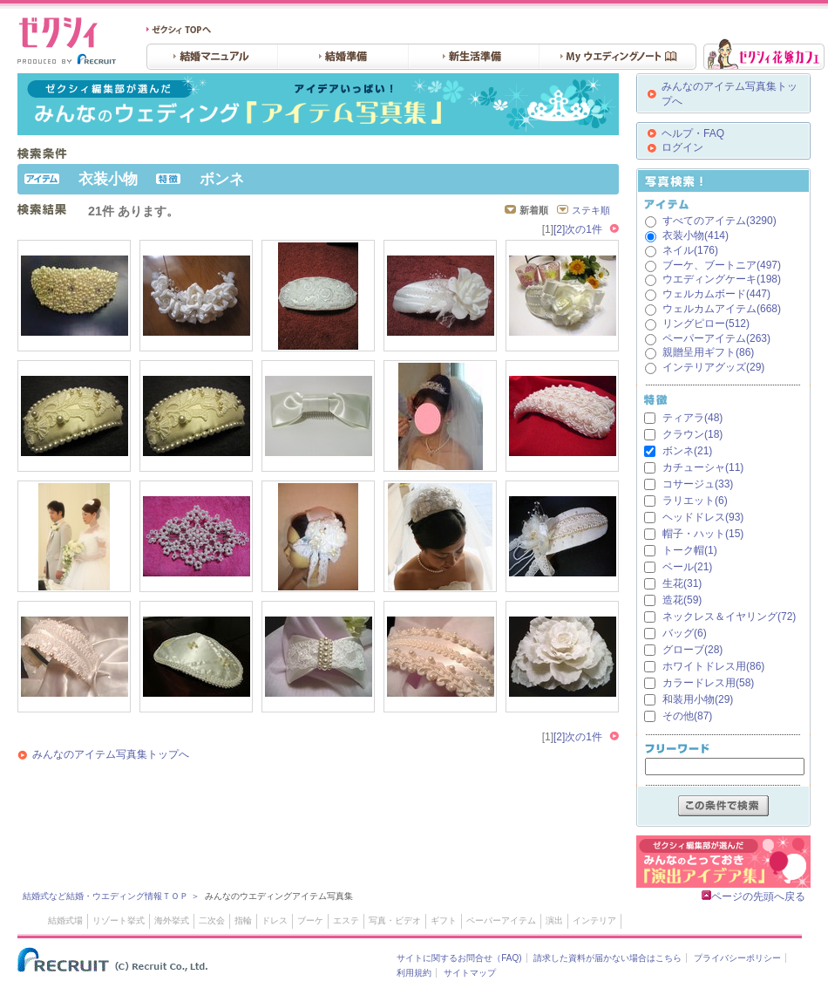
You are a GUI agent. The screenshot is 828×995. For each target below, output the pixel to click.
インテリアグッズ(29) (713, 367)
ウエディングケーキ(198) (721, 279)
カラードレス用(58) (708, 683)
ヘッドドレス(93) (702, 517)
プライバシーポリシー (737, 958)
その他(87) (687, 716)
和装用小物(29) (697, 699)
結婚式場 (65, 920)
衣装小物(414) (695, 235)
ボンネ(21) (687, 451)
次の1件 (583, 229)
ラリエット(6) (695, 500)
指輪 (243, 920)
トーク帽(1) (689, 550)
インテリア (594, 920)
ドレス (274, 920)
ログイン (682, 147)
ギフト (444, 920)
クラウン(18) (692, 434)
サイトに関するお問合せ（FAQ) (459, 958)
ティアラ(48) (692, 418)
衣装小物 (108, 179)
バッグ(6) (684, 633)
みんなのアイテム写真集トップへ (110, 754)
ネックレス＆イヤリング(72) (729, 616)
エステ (346, 920)
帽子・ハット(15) (702, 534)
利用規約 (414, 973)
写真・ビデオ (395, 920)
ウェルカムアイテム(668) (721, 309)
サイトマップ (470, 973)
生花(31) (682, 583)
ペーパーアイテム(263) (716, 338)
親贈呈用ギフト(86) (708, 352)
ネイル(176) (690, 250)
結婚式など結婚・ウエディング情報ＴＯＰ (105, 896)
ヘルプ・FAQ (693, 133)
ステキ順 (591, 210)
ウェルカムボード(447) (716, 294)
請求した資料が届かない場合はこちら (607, 958)
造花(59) (682, 600)
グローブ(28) (692, 650)
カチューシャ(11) (702, 467)
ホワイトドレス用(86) (713, 666)
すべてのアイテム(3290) (719, 221)
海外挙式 (171, 920)
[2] (559, 229)
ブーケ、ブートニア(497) (721, 265)
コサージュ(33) (697, 484)
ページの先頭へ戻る (753, 896)
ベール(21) (687, 567)
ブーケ (310, 920)
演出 (554, 920)
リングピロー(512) (706, 323)
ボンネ (222, 179)
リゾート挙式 (118, 920)
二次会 (212, 920)
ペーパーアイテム (501, 920)
